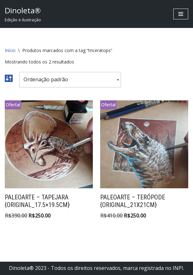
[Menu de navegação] (180, 14)
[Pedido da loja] (70, 80)
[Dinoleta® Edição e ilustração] (23, 13)
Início (10, 50)
